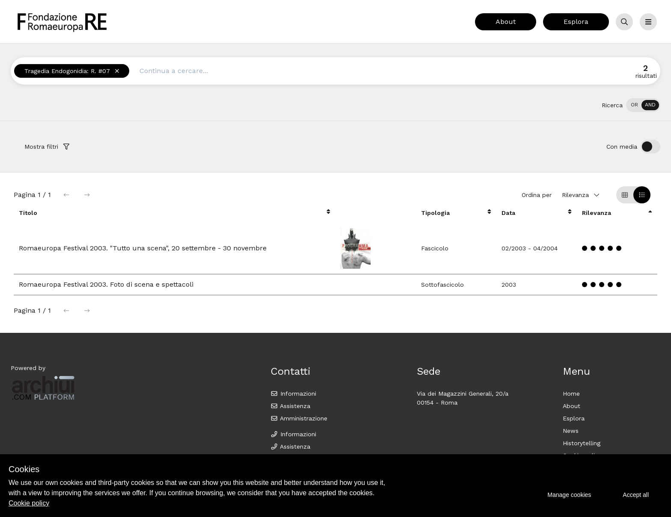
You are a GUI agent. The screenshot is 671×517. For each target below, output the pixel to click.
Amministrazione (298, 418)
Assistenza (290, 405)
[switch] (643, 105)
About (506, 22)
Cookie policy (29, 503)
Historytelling (581, 443)
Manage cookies (569, 494)
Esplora (576, 22)
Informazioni (293, 393)
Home (571, 393)
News (571, 430)
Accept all (636, 494)
